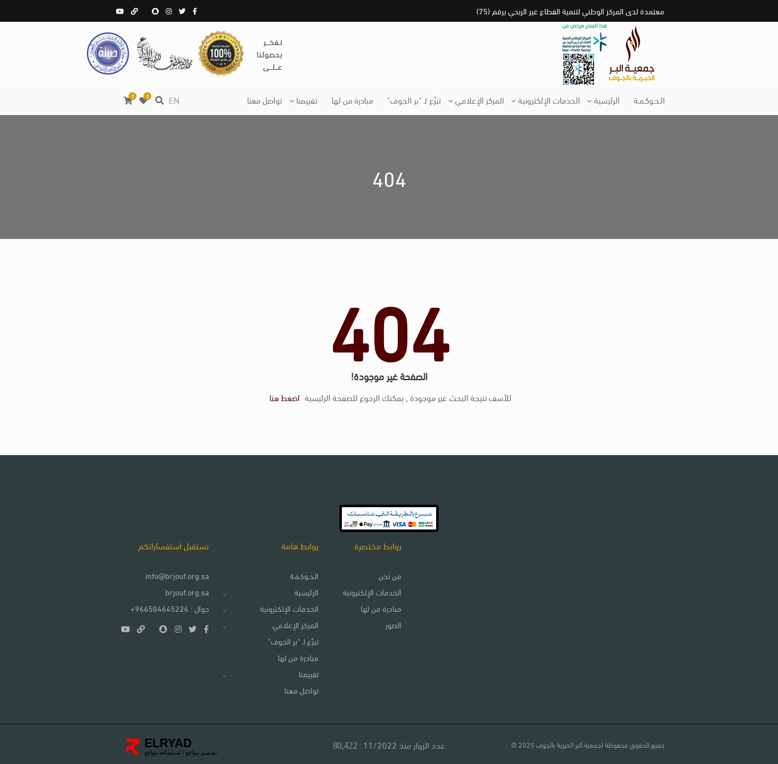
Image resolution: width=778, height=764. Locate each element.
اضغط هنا (284, 397)
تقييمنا (307, 99)
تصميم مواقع (200, 752)
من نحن (390, 575)
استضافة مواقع (162, 752)
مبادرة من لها (352, 99)
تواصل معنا (264, 99)
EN (174, 99)
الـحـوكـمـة (649, 99)
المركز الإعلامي (479, 99)
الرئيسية (607, 99)
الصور (393, 624)
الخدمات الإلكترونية (549, 99)
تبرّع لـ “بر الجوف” (414, 99)
